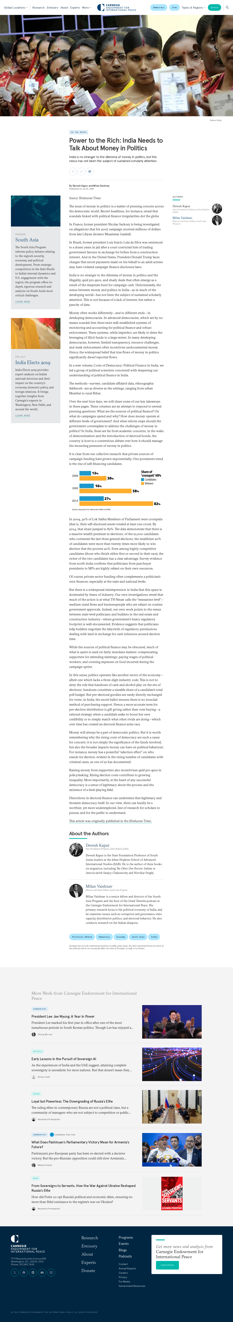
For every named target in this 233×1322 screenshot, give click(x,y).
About (64, 7)
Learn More (22, 301)
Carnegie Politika (65, 1135)
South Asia (138, 936)
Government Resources (132, 1286)
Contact (123, 1264)
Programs (126, 1237)
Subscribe (167, 1265)
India (154, 936)
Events (124, 1243)
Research (38, 7)
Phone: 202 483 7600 (22, 1264)
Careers (123, 1272)
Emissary (52, 7)
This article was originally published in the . (110, 821)
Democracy (158, 7)
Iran (174, 7)
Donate (214, 7)
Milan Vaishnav (101, 185)
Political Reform (82, 936)
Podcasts (125, 1256)
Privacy (123, 1277)
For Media (124, 1281)
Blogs (123, 1250)
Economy (120, 936)
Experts (75, 7)
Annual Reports (127, 1268)
